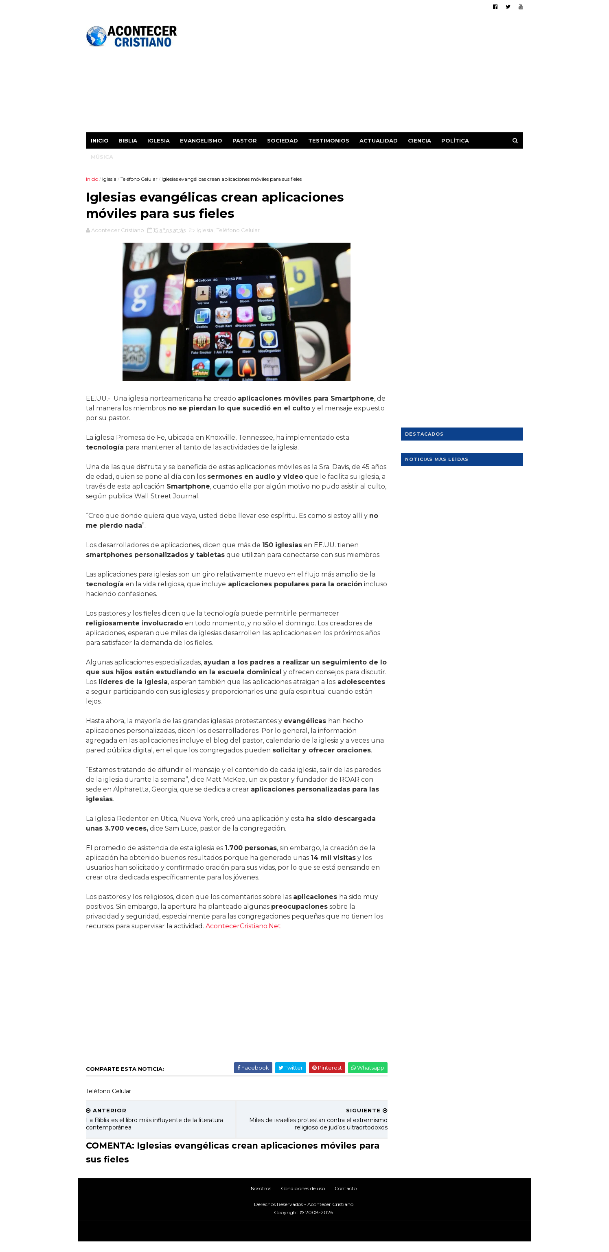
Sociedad (282, 140)
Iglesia (159, 140)
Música (102, 156)
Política (455, 140)
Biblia (128, 140)
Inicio (100, 140)
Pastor (245, 140)
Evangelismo (201, 140)
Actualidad (379, 140)
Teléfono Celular (139, 179)
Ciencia (420, 140)
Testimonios (329, 140)
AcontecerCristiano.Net (254, 937)
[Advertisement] (374, 75)
